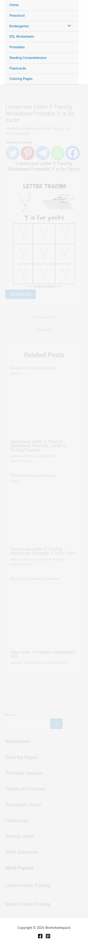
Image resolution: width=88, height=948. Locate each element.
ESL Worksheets (21, 36)
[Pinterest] (48, 936)
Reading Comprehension (28, 58)
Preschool (17, 15)
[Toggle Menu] (68, 26)
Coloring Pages (21, 79)
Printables (17, 47)
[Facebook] (40, 936)
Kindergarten (19, 26)
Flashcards (17, 68)
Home (14, 5)
